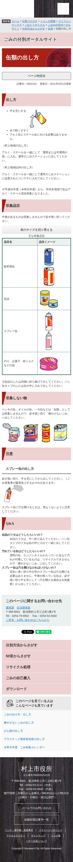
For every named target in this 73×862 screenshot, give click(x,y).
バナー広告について (36, 841)
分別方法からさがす (33, 28)
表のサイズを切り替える (36, 229)
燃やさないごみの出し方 (19, 722)
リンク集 (56, 835)
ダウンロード (16, 689)
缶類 (50, 28)
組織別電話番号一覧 (36, 819)
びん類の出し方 (13, 730)
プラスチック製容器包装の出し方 (24, 739)
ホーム (15, 21)
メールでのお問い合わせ (37, 808)
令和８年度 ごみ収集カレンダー (24, 747)
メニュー (63, 9)
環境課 (10, 607)
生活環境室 (23, 607)
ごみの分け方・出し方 (17, 714)
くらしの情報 (47, 21)
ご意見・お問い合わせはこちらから (27, 620)
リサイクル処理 (18, 667)
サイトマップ (38, 835)
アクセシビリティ (15, 835)
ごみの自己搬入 (18, 678)
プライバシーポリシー (50, 830)
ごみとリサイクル (35, 24)
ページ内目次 (36, 75)
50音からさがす (18, 656)
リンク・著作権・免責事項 (19, 830)
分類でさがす (29, 21)
